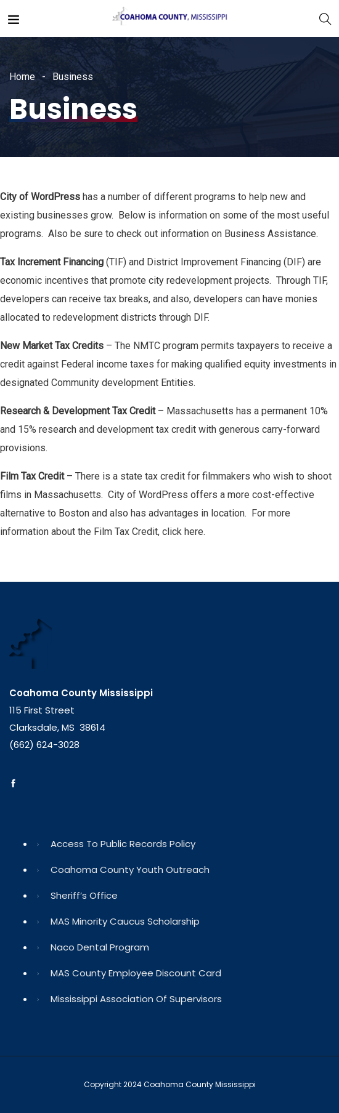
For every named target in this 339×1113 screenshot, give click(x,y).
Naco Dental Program (100, 947)
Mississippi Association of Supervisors (136, 998)
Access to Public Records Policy (123, 843)
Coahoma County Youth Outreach (130, 869)
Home (22, 76)
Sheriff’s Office (84, 895)
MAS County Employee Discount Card (136, 972)
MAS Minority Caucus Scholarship (125, 921)
